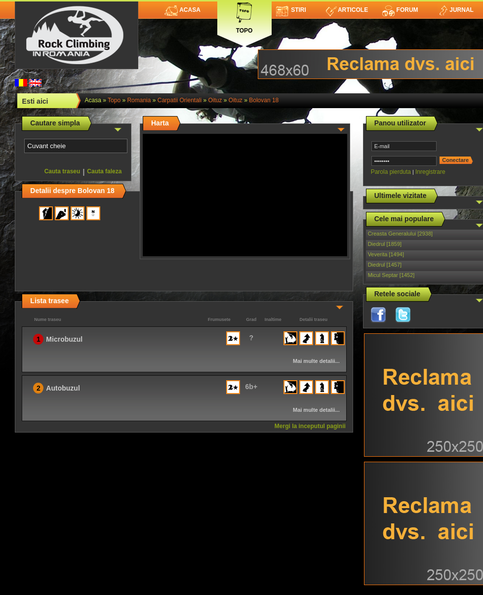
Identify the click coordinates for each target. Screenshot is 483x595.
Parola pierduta (391, 171)
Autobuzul (63, 388)
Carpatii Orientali (179, 100)
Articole (347, 9)
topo (114, 100)
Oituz (215, 100)
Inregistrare (430, 171)
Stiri (291, 9)
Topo (244, 16)
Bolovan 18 (264, 100)
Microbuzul (64, 339)
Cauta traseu (62, 171)
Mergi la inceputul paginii (310, 426)
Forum (400, 9)
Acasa (182, 9)
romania (139, 100)
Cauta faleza (104, 171)
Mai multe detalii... (316, 361)
